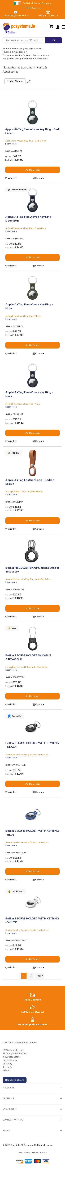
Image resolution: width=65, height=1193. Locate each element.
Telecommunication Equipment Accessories (25, 55)
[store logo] (19, 25)
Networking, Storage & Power (27, 48)
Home (6, 48)
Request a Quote (14, 1080)
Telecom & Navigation (14, 51)
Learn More (11, 143)
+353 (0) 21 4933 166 (48, 15)
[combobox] (24, 40)
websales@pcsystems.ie (16, 15)
